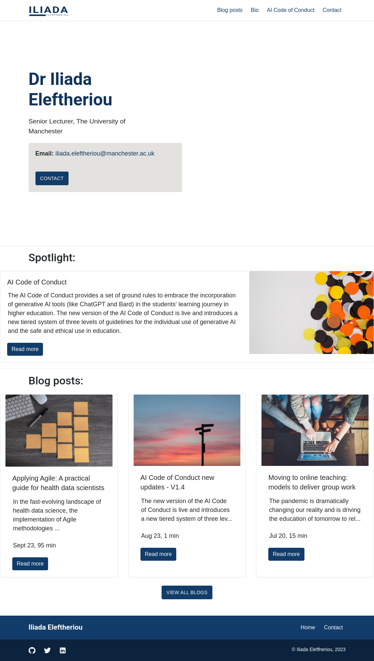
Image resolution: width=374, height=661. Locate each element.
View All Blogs (186, 592)
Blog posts (230, 10)
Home (308, 627)
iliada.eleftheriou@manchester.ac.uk (105, 153)
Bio (255, 10)
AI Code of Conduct (291, 10)
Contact (332, 10)
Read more (25, 349)
